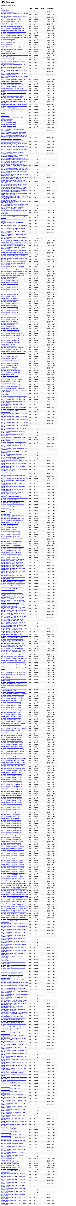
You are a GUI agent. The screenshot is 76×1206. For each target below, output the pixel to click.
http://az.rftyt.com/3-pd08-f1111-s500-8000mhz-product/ (14, 915)
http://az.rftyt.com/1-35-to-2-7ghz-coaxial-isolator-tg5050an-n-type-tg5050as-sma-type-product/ (13, 974)
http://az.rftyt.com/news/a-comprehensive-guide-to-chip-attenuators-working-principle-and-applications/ (14, 150)
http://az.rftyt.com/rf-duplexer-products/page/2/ (12, 541)
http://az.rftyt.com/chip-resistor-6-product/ (11, 721)
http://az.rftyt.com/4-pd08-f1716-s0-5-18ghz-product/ (13, 917)
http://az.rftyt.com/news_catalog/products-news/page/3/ (14, 269)
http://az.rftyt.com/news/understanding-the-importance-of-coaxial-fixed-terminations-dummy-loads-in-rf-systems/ (14, 169)
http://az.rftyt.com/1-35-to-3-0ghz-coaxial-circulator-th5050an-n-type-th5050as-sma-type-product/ (13, 614)
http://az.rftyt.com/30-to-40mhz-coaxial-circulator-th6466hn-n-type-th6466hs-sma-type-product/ (13, 620)
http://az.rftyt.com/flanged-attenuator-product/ (12, 46)
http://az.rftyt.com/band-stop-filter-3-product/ (11, 797)
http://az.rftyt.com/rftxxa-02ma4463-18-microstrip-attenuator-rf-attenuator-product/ (13, 1007)
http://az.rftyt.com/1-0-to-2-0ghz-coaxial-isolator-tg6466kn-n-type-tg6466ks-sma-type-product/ (12, 971)
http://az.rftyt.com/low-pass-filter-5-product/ (11, 800)
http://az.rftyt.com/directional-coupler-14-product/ (12, 867)
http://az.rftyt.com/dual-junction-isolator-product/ (12, 547)
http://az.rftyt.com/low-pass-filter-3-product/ (11, 774)
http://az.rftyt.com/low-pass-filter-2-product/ (11, 772)
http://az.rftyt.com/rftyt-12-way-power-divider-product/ (13, 397)
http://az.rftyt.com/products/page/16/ (9, 305)
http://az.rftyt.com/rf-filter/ (7, 354)
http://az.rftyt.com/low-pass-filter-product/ (11, 86)
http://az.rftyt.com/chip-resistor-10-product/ (11, 730)
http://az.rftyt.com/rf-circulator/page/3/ (10, 340)
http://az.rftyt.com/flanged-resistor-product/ (11, 47)
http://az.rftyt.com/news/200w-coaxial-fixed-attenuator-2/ (14, 240)
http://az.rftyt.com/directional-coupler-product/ (12, 841)
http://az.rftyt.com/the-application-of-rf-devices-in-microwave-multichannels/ (13, 516)
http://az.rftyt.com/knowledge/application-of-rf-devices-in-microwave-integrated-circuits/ (14, 74)
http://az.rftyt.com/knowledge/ (8, 57)
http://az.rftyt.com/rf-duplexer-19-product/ (11, 835)
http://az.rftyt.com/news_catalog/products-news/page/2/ (14, 268)
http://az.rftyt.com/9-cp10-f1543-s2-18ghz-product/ (13, 878)
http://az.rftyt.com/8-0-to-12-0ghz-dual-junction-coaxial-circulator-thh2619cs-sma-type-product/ (14, 682)
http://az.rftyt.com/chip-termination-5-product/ (12, 698)
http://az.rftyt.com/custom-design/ (9, 40)
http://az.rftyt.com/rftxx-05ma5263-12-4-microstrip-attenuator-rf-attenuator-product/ (13, 1010)
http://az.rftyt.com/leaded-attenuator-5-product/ (12, 748)
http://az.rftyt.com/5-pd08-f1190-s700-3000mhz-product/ (14, 919)
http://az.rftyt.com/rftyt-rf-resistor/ (9, 1127)
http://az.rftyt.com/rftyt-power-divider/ (10, 1163)
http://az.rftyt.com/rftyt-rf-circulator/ (9, 1161)
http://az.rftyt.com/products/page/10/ (9, 294)
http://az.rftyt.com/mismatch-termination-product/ (12, 670)
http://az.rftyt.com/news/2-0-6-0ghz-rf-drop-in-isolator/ (14, 242)
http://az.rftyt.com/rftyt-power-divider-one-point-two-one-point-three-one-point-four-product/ (14, 498)
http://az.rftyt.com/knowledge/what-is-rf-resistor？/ (13, 59)
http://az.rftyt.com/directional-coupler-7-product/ (12, 857)
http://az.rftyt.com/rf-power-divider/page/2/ (11, 370)
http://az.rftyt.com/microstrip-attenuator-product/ (12, 88)
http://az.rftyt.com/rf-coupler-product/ (10, 555)
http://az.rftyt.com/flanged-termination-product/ (12, 49)
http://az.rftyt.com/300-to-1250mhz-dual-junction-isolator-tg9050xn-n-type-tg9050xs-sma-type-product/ (14, 1013)
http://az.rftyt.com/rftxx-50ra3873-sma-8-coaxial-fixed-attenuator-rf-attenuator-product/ (14, 989)
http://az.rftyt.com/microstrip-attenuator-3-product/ (13, 762)
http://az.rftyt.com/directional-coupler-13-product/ (12, 865)
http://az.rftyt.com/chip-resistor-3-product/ (11, 712)
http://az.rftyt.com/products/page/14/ (9, 301)
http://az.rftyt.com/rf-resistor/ (7, 374)
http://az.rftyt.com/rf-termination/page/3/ (10, 386)
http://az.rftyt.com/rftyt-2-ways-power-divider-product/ (13, 407)
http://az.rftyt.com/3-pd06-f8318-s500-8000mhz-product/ (14, 906)
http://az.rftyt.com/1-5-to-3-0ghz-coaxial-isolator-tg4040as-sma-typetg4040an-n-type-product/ (12, 592)
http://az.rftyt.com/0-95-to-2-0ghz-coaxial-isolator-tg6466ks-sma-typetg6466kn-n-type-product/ (13, 583)
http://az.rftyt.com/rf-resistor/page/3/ (9, 377)
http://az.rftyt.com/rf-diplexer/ (8, 345)
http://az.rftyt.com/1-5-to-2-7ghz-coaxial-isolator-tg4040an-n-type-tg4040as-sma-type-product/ (12, 980)
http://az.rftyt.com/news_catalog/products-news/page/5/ (14, 273)
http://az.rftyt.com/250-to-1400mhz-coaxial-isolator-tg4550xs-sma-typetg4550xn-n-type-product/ (13, 580)
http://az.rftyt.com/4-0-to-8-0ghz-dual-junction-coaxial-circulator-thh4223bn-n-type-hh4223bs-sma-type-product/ (14, 686)
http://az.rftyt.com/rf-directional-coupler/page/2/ (12, 538)
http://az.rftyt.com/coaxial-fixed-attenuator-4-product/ (13, 756)
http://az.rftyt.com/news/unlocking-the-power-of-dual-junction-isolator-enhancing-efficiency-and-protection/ (13, 188)
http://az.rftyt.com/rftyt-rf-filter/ (8, 1158)
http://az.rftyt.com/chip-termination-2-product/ (12, 634)
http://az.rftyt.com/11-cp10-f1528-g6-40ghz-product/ (13, 880)
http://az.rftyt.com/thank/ (7, 525)
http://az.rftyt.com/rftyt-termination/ (9, 527)
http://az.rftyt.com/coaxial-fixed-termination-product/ (13, 30)
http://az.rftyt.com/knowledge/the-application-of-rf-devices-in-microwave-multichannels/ (13, 68)
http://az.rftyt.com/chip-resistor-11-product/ (11, 732)
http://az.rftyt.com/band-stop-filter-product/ (11, 550)
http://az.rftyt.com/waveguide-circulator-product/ (12, 518)
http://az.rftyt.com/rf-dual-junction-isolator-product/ (13, 353)
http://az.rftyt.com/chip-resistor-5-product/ (11, 716)
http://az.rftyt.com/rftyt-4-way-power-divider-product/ (13, 437)
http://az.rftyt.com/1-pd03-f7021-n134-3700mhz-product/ (14, 885)
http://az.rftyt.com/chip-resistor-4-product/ (11, 714)
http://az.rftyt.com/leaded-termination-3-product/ (12, 648)
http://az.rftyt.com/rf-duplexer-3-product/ (10, 805)
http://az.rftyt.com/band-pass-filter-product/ (11, 554)
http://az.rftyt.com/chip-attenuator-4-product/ (11, 741)
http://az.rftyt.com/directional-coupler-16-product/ (12, 871)
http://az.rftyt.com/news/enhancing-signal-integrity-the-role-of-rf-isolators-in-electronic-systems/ (14, 147)
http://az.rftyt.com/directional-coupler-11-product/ (12, 864)
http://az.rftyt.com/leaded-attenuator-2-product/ (12, 742)
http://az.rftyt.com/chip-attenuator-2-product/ (11, 737)
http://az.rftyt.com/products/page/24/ (9, 319)
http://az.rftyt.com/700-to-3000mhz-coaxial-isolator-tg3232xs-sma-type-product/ (13, 577)
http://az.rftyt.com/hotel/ (6, 51)
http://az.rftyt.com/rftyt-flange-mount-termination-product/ (14, 472)
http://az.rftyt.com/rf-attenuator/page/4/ (10, 328)
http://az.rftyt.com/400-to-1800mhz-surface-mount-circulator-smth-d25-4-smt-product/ (13, 632)
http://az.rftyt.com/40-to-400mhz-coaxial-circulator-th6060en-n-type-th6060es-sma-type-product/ (13, 646)
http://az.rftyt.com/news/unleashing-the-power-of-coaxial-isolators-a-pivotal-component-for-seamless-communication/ (14, 197)
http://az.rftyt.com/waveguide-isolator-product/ (12, 520)
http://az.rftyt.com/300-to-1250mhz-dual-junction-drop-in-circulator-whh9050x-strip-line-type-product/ (14, 636)
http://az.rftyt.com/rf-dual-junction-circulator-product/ (13, 351)
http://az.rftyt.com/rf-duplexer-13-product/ (11, 825)
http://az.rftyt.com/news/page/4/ (8, 126)
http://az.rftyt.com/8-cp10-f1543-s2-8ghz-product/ (12, 873)
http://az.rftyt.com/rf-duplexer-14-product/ (11, 827)
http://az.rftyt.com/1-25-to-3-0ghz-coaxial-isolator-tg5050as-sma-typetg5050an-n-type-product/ (13, 586)
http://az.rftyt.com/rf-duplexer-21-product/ (11, 844)
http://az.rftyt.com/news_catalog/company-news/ (12, 275)
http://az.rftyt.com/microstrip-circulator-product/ (12, 95)
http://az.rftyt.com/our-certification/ (9, 276)
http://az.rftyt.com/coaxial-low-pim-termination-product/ (14, 35)
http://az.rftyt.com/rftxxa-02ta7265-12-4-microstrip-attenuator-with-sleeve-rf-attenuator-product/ (13, 1018)
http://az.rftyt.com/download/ (8, 42)
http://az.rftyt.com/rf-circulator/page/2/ (10, 338)
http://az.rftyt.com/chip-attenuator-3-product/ (11, 739)
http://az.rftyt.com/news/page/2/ (8, 122)
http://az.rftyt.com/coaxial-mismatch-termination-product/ (14, 37)
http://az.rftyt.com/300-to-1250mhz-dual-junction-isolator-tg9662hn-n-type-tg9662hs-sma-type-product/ (14, 1015)
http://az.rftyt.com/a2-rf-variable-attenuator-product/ (13, 770)
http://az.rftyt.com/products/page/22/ (9, 315)
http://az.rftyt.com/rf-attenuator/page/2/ (10, 330)
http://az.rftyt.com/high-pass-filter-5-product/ (11, 788)
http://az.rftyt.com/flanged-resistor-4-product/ (11, 709)
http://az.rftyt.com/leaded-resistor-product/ (11, 83)
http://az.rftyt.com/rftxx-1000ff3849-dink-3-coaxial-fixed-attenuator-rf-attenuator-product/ (14, 1004)
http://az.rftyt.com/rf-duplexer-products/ (10, 539)
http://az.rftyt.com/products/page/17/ (9, 307)
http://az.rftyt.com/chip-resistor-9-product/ (11, 725)
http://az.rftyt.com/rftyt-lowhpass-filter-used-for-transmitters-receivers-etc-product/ (12, 493)
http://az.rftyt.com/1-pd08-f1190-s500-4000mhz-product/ (14, 910)
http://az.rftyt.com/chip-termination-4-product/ (12, 700)
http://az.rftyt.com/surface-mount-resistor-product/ (13, 723)
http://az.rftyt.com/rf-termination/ (8, 383)
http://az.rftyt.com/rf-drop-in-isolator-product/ (11, 349)
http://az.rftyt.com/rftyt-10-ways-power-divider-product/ (14, 396)
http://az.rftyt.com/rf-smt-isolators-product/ (11, 545)
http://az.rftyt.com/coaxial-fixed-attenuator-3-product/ (13, 758)
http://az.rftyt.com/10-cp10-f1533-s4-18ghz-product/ (13, 874)
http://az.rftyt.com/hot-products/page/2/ (10, 531)
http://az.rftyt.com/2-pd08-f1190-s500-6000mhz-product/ (14, 913)
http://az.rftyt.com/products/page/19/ (9, 310)
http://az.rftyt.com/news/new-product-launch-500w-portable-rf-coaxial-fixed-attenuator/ (13, 229)
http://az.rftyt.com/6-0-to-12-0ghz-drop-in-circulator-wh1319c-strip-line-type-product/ (13, 689)
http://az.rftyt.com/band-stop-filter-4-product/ (11, 798)
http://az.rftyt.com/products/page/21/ (9, 314)
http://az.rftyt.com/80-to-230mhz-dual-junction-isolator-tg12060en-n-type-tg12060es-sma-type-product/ (14, 1001)
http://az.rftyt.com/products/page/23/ (9, 317)
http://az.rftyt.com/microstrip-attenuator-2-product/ (13, 760)
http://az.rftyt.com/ (5, 10)
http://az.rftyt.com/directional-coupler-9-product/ (12, 860)
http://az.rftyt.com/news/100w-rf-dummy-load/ (12, 243)
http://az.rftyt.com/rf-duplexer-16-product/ (11, 830)
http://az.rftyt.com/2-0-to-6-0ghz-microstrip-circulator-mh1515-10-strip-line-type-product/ (13, 617)
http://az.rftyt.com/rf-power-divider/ (9, 368)
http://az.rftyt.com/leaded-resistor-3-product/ (11, 733)
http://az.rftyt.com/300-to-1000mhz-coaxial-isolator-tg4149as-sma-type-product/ (13, 569)
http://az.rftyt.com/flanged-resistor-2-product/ (11, 703)
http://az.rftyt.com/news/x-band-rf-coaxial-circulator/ (13, 261)
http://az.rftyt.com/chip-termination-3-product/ (12, 639)
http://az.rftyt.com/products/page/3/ (9, 282)
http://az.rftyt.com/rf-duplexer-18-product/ (11, 834)
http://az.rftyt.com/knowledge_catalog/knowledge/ (13, 79)
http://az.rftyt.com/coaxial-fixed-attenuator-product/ (13, 28)
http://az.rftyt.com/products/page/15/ (9, 303)
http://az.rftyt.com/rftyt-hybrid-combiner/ (10, 1165)
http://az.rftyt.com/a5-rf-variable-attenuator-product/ (13, 768)
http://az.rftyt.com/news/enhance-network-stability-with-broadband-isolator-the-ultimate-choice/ (14, 191)
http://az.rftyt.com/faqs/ (6, 44)
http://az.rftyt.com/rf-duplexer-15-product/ (11, 828)
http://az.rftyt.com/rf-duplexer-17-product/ (11, 832)
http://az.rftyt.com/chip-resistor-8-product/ (11, 719)
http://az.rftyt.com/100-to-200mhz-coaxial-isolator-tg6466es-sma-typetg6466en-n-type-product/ (13, 563)
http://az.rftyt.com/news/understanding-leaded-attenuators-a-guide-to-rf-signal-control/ (12, 141)
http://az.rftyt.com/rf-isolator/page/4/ (9, 367)
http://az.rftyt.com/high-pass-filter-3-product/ (11, 784)
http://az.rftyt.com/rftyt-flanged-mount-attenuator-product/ (14, 473)
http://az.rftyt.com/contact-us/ (8, 39)
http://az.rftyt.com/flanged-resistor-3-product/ (11, 707)
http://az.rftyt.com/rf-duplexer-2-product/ (10, 807)
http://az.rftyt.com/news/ (7, 120)
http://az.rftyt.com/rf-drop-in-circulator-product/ (12, 347)
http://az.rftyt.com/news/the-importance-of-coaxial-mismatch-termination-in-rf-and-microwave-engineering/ (14, 159)
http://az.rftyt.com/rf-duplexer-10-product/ (11, 821)
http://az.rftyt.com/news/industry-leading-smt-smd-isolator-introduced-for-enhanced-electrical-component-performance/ (14, 181)
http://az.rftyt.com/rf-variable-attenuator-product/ (12, 388)
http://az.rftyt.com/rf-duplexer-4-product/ (10, 809)
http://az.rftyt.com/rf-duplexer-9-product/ (10, 816)
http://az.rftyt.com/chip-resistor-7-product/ (11, 718)
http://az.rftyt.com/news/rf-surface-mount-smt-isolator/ (14, 210)
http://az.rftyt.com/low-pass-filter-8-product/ (11, 781)
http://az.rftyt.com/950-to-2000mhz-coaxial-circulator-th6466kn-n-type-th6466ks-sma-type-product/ (13, 611)
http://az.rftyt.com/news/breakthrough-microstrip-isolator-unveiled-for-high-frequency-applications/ (14, 178)
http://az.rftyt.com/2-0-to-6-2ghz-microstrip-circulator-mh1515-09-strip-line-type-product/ (13, 626)
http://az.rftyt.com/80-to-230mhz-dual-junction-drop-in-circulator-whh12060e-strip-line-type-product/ (14, 629)
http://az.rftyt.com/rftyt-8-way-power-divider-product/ (13, 443)
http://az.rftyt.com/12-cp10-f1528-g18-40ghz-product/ (13, 881)
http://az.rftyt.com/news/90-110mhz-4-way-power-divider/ (14, 252)
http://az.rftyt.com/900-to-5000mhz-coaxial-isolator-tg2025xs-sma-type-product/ (13, 589)
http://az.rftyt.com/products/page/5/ (9, 285)
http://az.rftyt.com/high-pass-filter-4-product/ (11, 786)
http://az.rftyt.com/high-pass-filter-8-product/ (11, 793)
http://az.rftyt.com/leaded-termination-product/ (12, 84)
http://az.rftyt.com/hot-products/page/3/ (10, 532)
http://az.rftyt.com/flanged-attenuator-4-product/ (12, 753)
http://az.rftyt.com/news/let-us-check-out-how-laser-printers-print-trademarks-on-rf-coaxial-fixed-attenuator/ (14, 256)
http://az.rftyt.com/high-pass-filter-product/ (11, 552)
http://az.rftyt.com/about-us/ (7, 11)
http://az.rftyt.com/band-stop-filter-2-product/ (11, 795)
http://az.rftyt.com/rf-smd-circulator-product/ (11, 379)
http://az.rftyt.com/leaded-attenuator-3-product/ (12, 744)
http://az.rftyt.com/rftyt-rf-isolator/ (9, 543)
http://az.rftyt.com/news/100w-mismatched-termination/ (14, 99)
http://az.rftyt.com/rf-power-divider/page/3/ (11, 372)
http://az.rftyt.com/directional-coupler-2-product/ (12, 846)
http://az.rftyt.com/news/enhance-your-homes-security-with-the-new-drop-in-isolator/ (14, 194)
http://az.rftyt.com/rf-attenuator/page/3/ (10, 331)
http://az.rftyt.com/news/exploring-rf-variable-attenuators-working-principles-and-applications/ (14, 156)
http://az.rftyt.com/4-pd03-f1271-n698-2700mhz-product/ (14, 890)
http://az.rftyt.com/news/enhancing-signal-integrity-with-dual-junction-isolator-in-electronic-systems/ (14, 185)
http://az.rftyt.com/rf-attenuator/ (8, 326)
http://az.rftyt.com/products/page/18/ (9, 308)
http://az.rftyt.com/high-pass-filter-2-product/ (11, 782)
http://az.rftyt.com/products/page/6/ (9, 287)
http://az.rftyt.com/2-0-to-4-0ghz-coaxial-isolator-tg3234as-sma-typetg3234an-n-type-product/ (12, 598)
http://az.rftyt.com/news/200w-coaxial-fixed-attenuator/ (14, 104)
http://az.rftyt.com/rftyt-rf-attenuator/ (9, 524)
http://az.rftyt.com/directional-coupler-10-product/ (12, 862)
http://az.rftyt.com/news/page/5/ (8, 127)
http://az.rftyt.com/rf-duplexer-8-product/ (10, 837)
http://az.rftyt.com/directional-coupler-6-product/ (12, 855)
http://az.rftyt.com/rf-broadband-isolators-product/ (12, 335)
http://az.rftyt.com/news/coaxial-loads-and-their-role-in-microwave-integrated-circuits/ (14, 106)
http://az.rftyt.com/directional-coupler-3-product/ (12, 850)
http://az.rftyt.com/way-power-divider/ (10, 522)
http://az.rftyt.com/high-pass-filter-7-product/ (11, 791)
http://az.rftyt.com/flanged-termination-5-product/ (12, 695)
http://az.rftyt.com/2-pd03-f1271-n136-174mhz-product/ (14, 887)
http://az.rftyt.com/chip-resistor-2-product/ (11, 702)
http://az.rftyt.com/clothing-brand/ (9, 24)
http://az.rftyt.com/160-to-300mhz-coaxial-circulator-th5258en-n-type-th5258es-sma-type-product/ (13, 1027)
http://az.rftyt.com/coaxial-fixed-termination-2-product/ (14, 658)
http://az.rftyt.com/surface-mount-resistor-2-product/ (13, 728)
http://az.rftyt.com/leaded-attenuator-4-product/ (12, 746)
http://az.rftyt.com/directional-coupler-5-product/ (12, 853)
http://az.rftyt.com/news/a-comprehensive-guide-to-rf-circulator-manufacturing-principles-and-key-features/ (13, 133)
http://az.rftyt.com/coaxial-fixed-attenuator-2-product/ (13, 755)
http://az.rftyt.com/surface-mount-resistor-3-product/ (13, 726)
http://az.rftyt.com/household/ (8, 53)
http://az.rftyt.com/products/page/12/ (9, 299)
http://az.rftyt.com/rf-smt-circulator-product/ (11, 548)
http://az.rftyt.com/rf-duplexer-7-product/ (10, 814)
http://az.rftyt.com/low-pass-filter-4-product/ (11, 775)
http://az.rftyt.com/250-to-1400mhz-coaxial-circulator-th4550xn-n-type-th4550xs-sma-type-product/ (13, 1039)
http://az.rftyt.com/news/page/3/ (8, 124)
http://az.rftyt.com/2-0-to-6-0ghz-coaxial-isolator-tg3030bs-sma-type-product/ (12, 595)
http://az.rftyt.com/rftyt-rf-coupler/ (9, 1160)
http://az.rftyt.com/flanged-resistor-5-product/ (11, 705)
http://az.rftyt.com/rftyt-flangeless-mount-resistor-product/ (14, 478)
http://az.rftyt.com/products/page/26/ (9, 321)
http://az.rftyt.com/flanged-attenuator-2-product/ (12, 751)
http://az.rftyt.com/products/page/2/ (9, 280)
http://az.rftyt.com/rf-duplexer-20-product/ (11, 839)
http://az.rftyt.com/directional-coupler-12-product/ (12, 876)
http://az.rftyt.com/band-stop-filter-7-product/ (11, 804)
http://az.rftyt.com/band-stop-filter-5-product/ (11, 811)
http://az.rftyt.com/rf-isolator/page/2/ (9, 365)
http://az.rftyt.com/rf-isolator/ (7, 361)
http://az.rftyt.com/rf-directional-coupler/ (10, 536)
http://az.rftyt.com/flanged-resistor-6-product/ (11, 710)
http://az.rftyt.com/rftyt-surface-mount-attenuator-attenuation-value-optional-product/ (12, 504)
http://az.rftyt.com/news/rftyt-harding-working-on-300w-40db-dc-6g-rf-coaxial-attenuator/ (14, 259)
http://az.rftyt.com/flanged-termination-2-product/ (12, 653)
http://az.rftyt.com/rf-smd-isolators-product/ (11, 381)
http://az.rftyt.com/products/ (7, 324)
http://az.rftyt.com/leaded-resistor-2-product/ (11, 735)
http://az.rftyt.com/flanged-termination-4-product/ (12, 656)
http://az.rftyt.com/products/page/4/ (9, 284)
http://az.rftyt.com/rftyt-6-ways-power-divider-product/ (13, 442)
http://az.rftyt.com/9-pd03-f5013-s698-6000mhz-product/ (14, 899)
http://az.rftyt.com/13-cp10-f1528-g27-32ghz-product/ (13, 883)
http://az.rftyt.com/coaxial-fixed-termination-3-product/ (14, 660)
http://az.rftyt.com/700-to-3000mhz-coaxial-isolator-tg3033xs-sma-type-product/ (13, 572)
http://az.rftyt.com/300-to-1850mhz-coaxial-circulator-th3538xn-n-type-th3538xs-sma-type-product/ (13, 1071)
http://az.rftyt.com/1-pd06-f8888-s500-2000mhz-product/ (14, 903)
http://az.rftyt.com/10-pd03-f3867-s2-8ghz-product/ (13, 901)
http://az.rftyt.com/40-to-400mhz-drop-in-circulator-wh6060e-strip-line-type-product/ (13, 623)
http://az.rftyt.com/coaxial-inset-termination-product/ (13, 32)
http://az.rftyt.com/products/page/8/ (9, 291)
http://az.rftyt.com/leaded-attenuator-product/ (11, 81)
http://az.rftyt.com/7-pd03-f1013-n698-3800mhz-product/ (14, 897)
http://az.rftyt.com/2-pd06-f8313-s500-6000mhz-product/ (14, 904)
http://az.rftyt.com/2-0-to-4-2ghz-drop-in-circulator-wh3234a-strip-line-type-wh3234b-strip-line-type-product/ (14, 692)
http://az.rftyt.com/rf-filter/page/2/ (9, 356)
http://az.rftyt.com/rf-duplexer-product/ (10, 557)
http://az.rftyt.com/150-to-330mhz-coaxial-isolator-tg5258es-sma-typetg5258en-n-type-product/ (13, 566)
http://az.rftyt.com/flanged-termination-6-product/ (12, 696)
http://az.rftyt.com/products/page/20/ (9, 312)
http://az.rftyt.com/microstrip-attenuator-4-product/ (13, 763)
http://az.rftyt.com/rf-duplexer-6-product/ (10, 812)
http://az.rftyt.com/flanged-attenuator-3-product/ (12, 749)
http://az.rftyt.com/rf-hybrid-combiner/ (10, 360)
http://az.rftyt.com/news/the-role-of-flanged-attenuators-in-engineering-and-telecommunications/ (14, 144)
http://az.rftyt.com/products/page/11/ (9, 296)
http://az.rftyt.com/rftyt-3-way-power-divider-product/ (13, 409)
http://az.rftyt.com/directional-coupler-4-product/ (12, 851)
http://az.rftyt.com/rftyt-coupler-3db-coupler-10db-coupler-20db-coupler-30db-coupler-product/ (13, 458)
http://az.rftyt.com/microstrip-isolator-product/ (11, 97)
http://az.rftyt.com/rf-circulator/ (8, 337)
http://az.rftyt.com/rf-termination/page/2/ (10, 384)
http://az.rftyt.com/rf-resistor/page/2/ (9, 376)
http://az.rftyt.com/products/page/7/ (9, 289)
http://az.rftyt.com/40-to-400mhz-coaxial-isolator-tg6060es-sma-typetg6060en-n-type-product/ (12, 574)
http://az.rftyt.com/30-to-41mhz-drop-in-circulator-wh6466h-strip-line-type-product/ (13, 605)
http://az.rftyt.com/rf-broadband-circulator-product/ (13, 333)
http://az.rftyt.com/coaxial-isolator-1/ (9, 1169)
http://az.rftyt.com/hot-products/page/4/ (10, 534)
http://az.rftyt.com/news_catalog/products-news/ (12, 266)
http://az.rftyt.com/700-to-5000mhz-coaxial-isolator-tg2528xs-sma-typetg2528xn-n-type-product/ (13, 651)
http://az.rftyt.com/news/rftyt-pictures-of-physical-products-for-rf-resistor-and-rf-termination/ (12, 208)
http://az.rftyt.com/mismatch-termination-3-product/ (13, 674)
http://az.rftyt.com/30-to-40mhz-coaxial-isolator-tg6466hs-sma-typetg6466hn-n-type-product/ (12, 560)
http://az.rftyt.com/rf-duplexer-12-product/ (11, 820)
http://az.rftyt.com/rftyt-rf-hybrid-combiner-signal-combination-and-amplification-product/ (12, 501)
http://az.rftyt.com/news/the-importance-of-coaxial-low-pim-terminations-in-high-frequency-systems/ (14, 162)
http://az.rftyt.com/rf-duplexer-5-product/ (10, 818)
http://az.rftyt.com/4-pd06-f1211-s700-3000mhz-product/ (14, 908)
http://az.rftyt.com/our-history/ (8, 278)
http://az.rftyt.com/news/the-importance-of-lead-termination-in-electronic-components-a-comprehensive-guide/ (14, 165)
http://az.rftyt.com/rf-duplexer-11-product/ (11, 823)
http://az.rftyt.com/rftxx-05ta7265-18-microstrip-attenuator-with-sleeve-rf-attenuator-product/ (12, 1021)
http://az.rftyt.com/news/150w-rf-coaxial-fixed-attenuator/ (14, 215)
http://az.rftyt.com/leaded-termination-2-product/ (12, 643)
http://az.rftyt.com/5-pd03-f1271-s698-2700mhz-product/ (14, 892)
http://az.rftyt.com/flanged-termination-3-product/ (12, 654)
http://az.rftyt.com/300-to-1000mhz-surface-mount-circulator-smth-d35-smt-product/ (13, 641)
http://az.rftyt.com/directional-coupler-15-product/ (12, 869)
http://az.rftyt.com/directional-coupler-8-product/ (12, 858)
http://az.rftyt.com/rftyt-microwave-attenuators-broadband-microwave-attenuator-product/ (12, 495)
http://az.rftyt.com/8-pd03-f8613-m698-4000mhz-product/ (14, 896)
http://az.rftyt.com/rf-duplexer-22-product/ (11, 843)
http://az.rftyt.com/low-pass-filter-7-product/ (11, 777)
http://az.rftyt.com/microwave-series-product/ (11, 848)
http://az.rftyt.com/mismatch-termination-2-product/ (13, 672)
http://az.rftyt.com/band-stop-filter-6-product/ (11, 802)
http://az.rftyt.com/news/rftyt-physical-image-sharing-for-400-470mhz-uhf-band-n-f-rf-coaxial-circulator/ (14, 205)
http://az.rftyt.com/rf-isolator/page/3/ (9, 363)
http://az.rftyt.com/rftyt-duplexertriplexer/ (10, 1167)
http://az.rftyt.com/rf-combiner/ (8, 344)
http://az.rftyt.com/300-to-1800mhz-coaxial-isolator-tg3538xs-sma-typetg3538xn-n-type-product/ (13, 608)
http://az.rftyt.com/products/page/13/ (9, 298)
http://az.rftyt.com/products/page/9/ (9, 292)
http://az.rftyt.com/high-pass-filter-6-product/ (11, 789)
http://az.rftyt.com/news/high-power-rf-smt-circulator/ (13, 250)
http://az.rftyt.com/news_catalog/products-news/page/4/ (14, 271)
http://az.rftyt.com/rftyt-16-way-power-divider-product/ (13, 399)
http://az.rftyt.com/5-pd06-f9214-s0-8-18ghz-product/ (13, 911)
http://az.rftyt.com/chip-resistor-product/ (10, 21)
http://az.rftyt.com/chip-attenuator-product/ (11, 19)
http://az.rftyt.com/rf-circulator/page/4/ (10, 342)
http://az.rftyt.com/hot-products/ (8, 529)
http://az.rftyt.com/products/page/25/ (9, 322)
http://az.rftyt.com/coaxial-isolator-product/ (11, 33)
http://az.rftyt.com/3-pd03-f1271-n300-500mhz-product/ (14, 888)
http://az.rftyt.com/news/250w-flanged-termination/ (13, 245)
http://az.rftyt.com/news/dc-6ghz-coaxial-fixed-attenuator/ (14, 254)
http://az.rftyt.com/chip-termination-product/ (11, 23)
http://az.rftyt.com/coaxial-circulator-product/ (11, 26)
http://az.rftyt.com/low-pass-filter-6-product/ (11, 779)
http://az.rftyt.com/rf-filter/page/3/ (9, 358)
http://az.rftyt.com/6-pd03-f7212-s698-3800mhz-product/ (14, 894)
